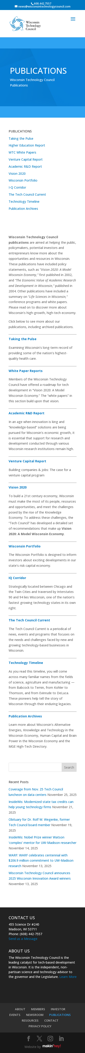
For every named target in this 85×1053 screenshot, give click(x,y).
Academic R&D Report (25, 166)
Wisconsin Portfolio (23, 180)
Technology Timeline (24, 201)
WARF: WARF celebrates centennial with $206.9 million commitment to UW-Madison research (41, 860)
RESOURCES (30, 1020)
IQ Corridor (17, 578)
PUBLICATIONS (60, 1015)
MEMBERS (38, 1009)
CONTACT (51, 1020)
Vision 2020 (17, 173)
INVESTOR (58, 1009)
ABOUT (20, 1009)
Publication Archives (23, 208)
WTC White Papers (22, 152)
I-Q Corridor (17, 187)
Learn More (68, 977)
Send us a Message (23, 939)
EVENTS (14, 1015)
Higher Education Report (27, 145)
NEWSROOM (35, 1015)
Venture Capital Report (26, 159)
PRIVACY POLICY (40, 1026)
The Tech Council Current (27, 194)
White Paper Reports (26, 371)
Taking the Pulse (21, 138)
